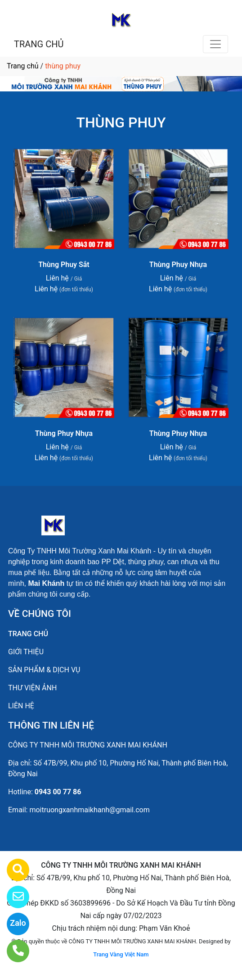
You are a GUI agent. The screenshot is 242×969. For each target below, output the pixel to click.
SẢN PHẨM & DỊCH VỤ (44, 670)
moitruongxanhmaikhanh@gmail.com (89, 810)
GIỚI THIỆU (26, 652)
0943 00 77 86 (58, 792)
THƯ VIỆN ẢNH (32, 688)
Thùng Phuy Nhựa (178, 264)
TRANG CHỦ (38, 44)
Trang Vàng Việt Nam (120, 954)
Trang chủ (23, 66)
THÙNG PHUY (121, 122)
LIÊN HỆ (21, 706)
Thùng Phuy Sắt (64, 264)
